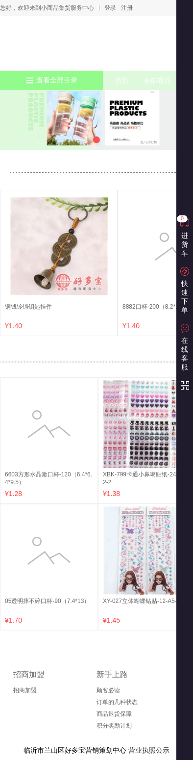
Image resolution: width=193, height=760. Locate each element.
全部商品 (157, 80)
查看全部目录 (56, 80)
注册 (127, 7)
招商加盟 (25, 690)
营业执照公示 (148, 750)
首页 (122, 80)
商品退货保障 (114, 713)
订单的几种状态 (117, 702)
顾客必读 (108, 690)
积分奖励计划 (114, 725)
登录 (110, 7)
